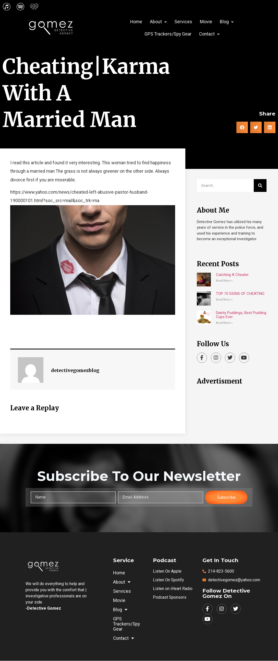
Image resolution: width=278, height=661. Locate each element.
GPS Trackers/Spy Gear (167, 34)
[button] (158, 22)
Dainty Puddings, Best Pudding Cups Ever (241, 314)
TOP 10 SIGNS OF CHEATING (240, 293)
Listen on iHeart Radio (172, 588)
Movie (206, 21)
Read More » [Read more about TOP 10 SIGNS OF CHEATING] (224, 299)
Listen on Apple (167, 571)
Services (183, 21)
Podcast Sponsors (169, 597)
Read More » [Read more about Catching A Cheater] (224, 280)
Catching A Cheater (232, 274)
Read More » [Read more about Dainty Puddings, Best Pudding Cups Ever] (224, 322)
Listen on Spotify (168, 580)
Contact (209, 34)
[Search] (260, 185)
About (158, 21)
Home (136, 21)
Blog (227, 21)
